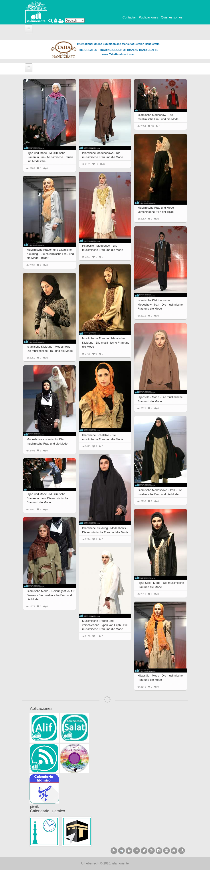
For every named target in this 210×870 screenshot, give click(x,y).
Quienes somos (171, 17)
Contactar (129, 17)
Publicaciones (148, 17)
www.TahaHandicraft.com (118, 54)
